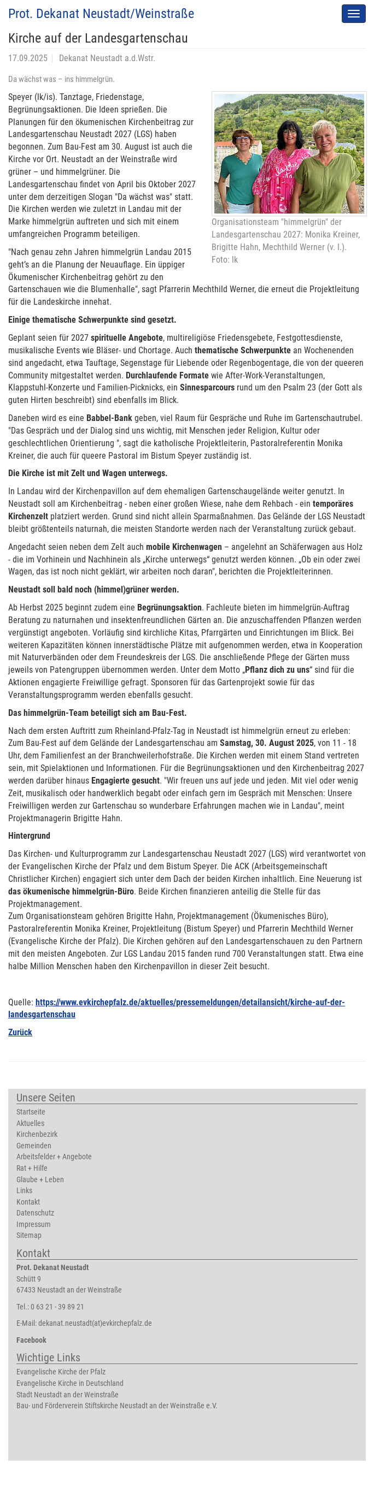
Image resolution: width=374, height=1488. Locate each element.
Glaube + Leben (40, 1179)
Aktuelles (30, 1123)
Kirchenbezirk (36, 1134)
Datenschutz (35, 1213)
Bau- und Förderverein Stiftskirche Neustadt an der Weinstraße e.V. (117, 1405)
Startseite (30, 1112)
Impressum (33, 1224)
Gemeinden (33, 1146)
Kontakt (28, 1202)
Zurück (20, 1032)
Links (24, 1190)
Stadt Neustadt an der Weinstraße (67, 1395)
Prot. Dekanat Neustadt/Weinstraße (101, 13)
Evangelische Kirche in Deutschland (70, 1383)
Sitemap (29, 1235)
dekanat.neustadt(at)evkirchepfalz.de (95, 1323)
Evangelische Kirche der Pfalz (61, 1372)
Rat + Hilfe (32, 1168)
